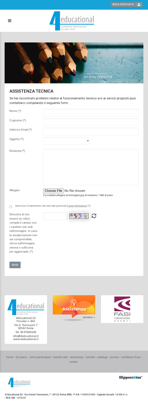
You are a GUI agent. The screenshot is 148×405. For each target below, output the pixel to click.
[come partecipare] (40, 357)
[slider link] (26, 319)
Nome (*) (15, 111)
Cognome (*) (17, 120)
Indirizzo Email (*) (20, 129)
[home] (9, 357)
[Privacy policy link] (10, 206)
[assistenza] (76, 357)
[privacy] (114, 357)
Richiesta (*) (17, 151)
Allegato (14, 190)
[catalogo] (102, 357)
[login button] (126, 4)
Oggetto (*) (16, 139)
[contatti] (90, 357)
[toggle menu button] (9, 21)
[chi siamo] (21, 357)
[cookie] (73, 362)
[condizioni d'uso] (131, 357)
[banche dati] (60, 357)
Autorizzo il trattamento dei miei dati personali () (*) (53, 205)
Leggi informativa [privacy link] (77, 206)
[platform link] (72, 20)
